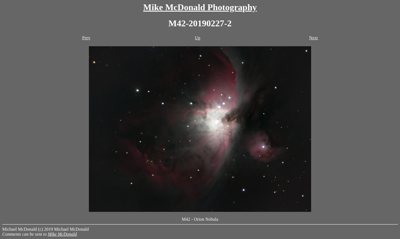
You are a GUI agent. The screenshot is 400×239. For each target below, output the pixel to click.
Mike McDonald (62, 234)
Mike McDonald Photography (200, 7)
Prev (86, 37)
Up (197, 37)
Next (313, 37)
